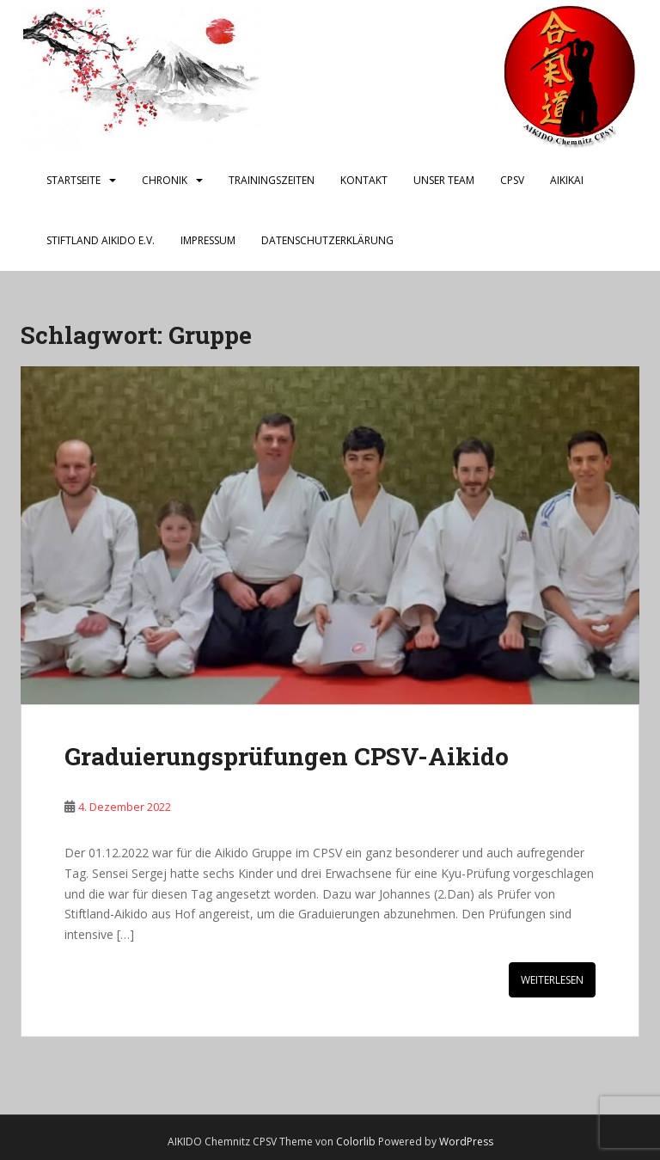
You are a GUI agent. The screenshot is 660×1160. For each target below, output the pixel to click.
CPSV (512, 180)
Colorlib (356, 1141)
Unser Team (443, 180)
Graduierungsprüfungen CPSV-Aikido (286, 756)
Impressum (207, 240)
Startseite (73, 180)
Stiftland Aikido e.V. (100, 240)
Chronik (164, 180)
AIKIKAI (567, 180)
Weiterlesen (552, 980)
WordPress (466, 1141)
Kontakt (364, 180)
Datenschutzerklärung (327, 240)
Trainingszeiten (272, 180)
